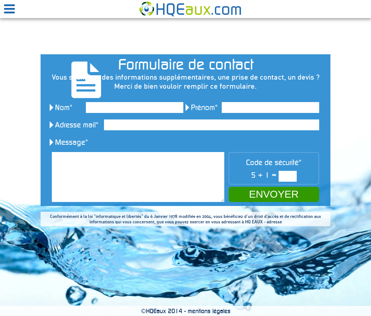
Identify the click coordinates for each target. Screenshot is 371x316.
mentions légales (209, 311)
